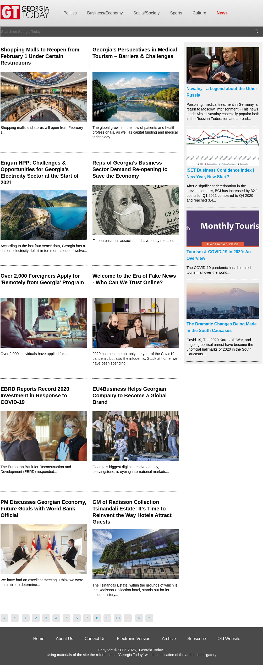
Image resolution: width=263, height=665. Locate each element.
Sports (176, 13)
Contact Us (95, 638)
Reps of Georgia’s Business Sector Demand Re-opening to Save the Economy (130, 169)
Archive (169, 638)
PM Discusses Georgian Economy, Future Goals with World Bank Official (43, 508)
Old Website (228, 638)
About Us (64, 638)
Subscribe (196, 638)
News (222, 13)
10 (118, 618)
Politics (70, 13)
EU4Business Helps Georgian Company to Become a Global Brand (129, 395)
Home (39, 638)
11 (128, 618)
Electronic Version (133, 638)
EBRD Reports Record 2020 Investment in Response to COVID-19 (35, 395)
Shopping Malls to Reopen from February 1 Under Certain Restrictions (40, 56)
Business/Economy (105, 13)
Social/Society (146, 13)
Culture (199, 13)
